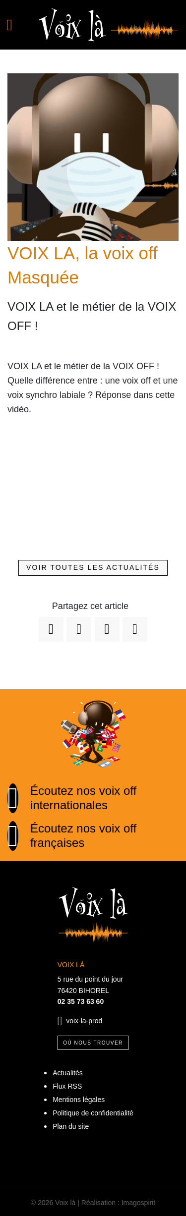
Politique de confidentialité (93, 1113)
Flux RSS (67, 1086)
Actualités (68, 1073)
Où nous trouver (93, 1043)
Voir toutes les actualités (93, 567)
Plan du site (71, 1126)
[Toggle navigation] (15, 25)
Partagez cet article (90, 606)
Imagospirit (138, 1203)
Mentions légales (79, 1100)
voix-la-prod (84, 1021)
